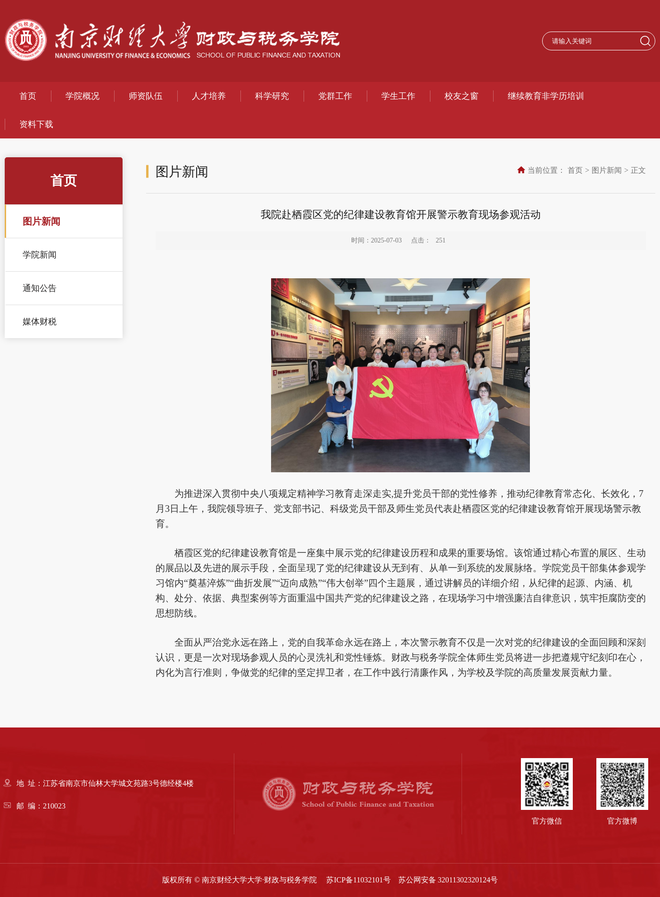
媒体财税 (40, 321)
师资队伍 (146, 96)
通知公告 (40, 288)
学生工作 (398, 96)
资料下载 (36, 124)
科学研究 (272, 96)
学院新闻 (40, 254)
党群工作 (335, 96)
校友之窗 (461, 96)
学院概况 (82, 96)
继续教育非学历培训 (546, 96)
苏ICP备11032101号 (358, 880)
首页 (27, 96)
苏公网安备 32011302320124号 (448, 880)
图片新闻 (41, 221)
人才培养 (209, 96)
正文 (638, 170)
